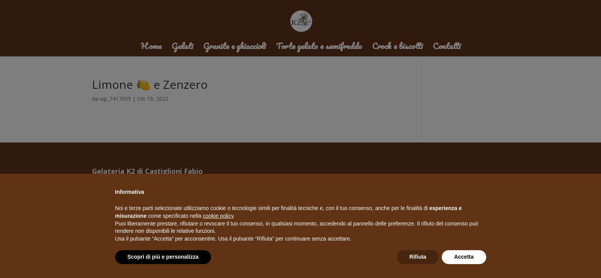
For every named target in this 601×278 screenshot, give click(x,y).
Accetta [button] (464, 257)
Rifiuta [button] (417, 257)
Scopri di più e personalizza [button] (163, 257)
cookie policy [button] (218, 216)
